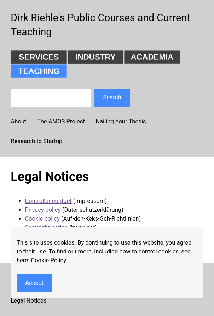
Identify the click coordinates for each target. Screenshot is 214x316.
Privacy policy (42, 209)
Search (112, 97)
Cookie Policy (48, 260)
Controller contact (48, 201)
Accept (34, 283)
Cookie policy (42, 218)
